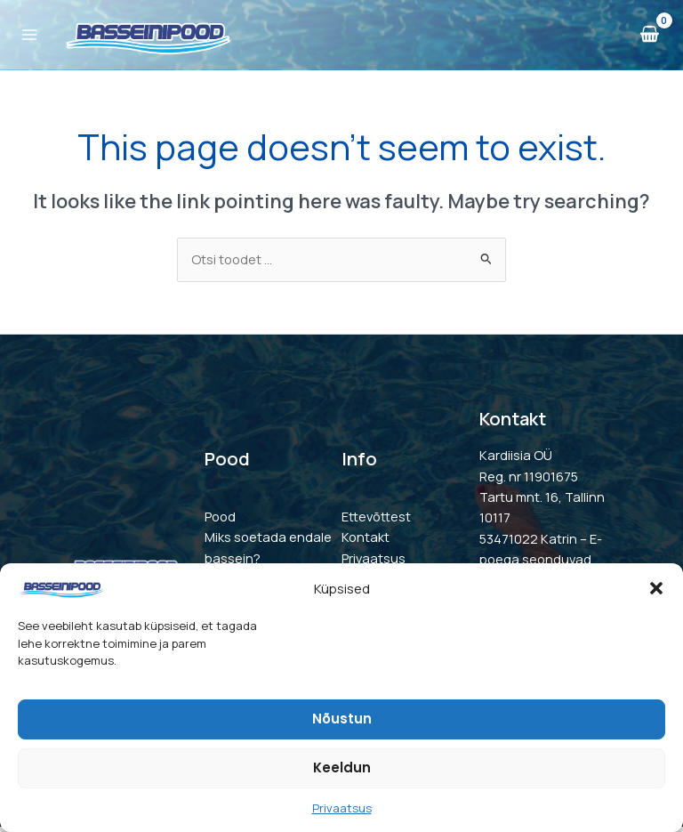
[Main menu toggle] (32, 38)
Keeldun (342, 767)
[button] (656, 588)
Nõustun (342, 718)
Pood (220, 522)
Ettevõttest (376, 522)
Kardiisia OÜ (515, 461)
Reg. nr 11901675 (528, 481)
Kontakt (366, 543)
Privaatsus (342, 808)
